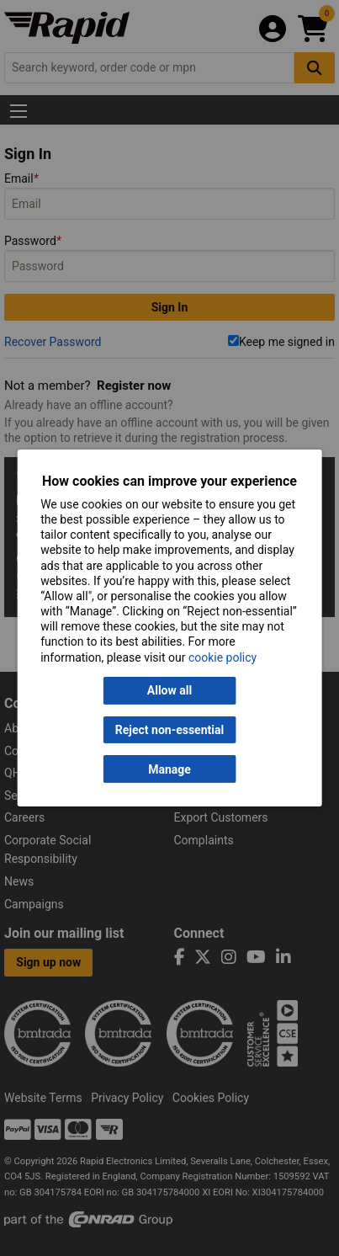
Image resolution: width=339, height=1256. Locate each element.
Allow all (169, 690)
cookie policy (222, 657)
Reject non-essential (169, 730)
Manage (169, 769)
